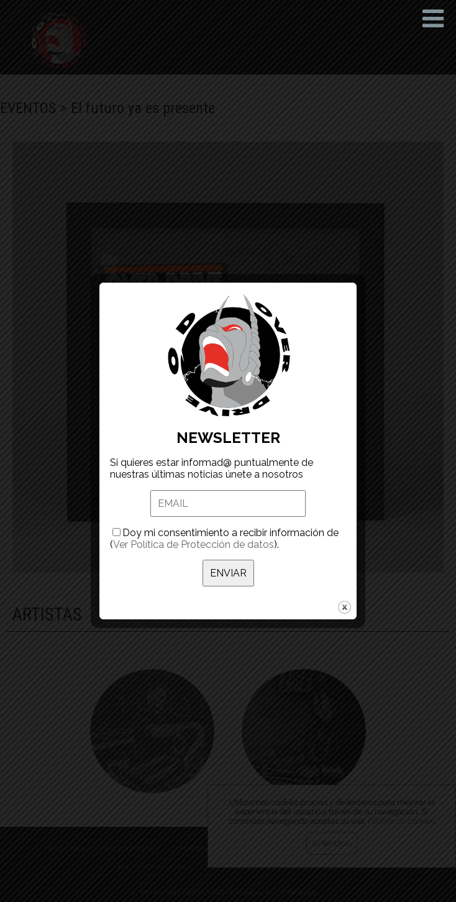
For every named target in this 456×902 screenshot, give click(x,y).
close (344, 588)
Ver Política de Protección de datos (193, 526)
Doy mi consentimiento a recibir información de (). (224, 520)
